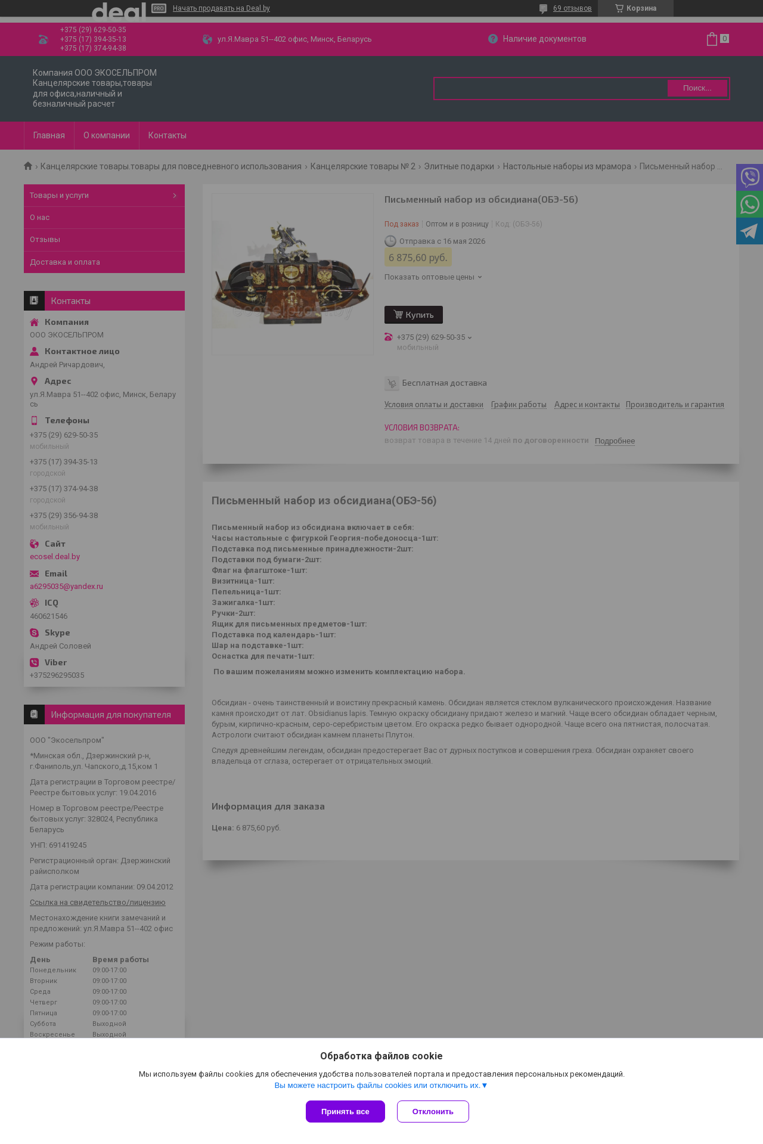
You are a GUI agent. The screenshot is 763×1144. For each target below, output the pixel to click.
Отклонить (433, 1111)
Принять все (345, 1111)
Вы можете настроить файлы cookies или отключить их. (377, 1085)
